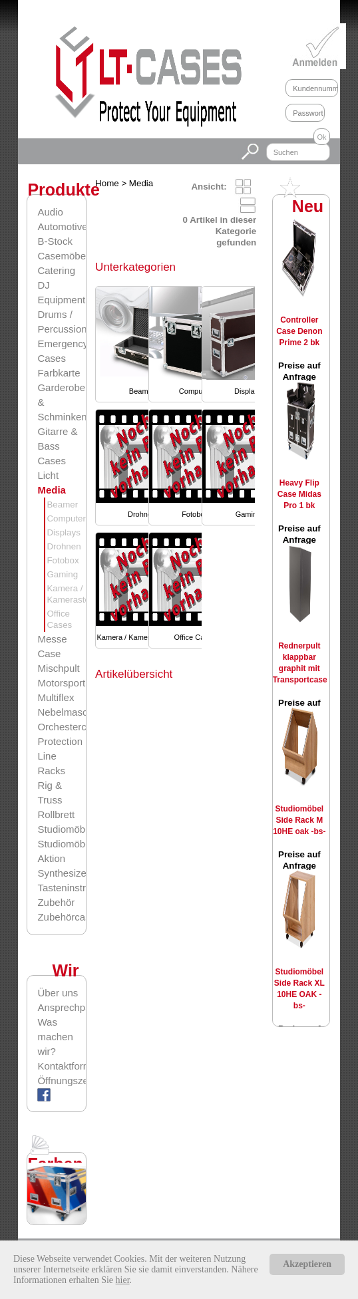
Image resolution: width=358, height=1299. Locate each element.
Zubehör (56, 902)
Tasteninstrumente (78, 887)
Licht (48, 475)
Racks (51, 770)
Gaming (62, 574)
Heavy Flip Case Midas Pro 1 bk (299, 494)
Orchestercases (72, 726)
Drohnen (64, 546)
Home (107, 183)
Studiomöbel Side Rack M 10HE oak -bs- (299, 820)
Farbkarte (58, 372)
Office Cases (195, 637)
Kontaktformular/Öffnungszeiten (61, 1073)
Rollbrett (56, 814)
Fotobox (63, 560)
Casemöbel (62, 255)
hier (123, 1280)
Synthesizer (63, 873)
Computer (66, 518)
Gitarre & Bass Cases (57, 446)
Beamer (62, 504)
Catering (56, 270)
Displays (63, 532)
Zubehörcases (68, 917)
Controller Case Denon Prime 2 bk (299, 331)
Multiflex (55, 697)
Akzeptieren (307, 1264)
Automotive (62, 226)
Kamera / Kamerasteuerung (142, 637)
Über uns (57, 992)
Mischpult (58, 668)
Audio (50, 211)
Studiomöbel (64, 829)
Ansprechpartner (61, 1007)
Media (51, 490)
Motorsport (61, 682)
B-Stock (55, 241)
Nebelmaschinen (74, 712)
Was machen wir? (55, 1036)
